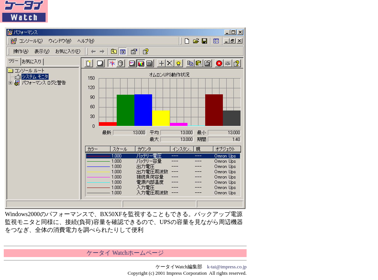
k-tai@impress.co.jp (227, 266)
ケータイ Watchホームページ (125, 253)
